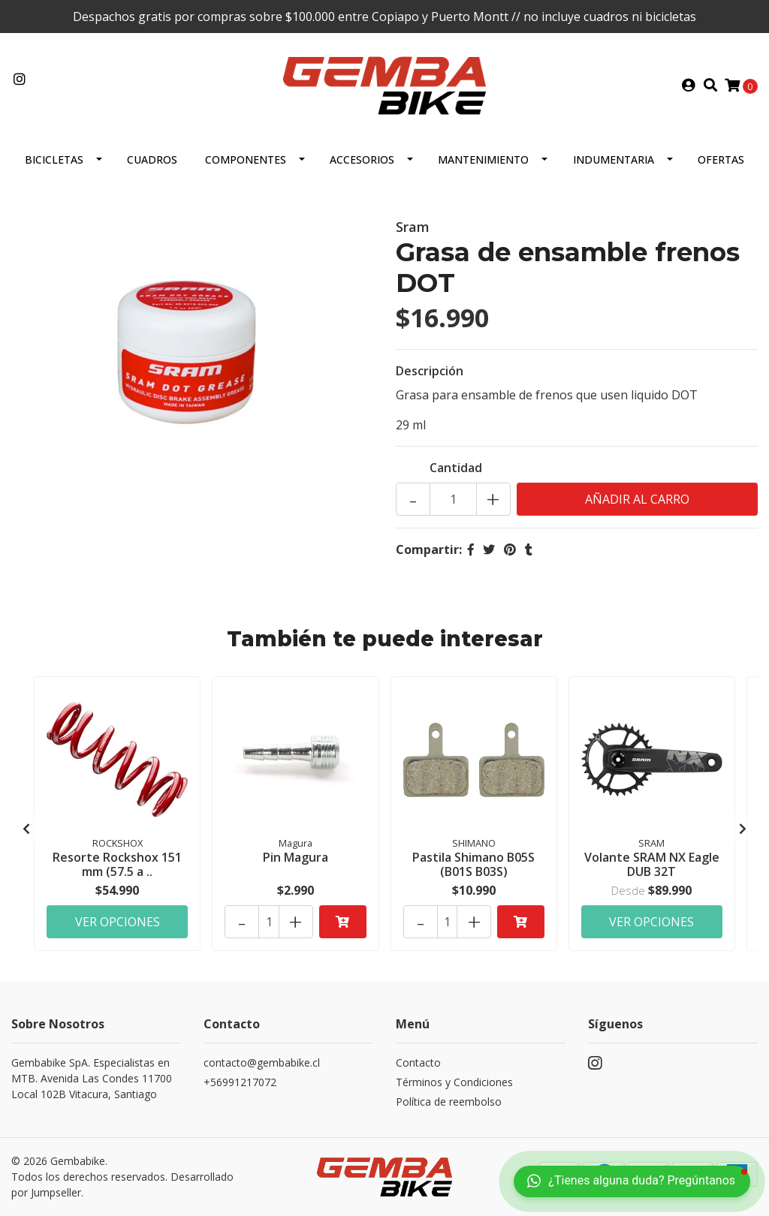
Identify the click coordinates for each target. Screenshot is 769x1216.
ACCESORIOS (362, 159)
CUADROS (152, 159)
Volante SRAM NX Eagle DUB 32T (651, 864)
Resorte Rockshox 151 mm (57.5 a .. (117, 864)
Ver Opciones (117, 922)
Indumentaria (613, 159)
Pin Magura (295, 857)
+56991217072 (240, 1082)
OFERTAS (721, 159)
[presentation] (26, 829)
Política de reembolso (449, 1101)
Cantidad (456, 467)
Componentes (245, 159)
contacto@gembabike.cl (262, 1062)
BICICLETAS (54, 159)
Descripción (429, 371)
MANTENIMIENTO (483, 159)
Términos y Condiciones (454, 1082)
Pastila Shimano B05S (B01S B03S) (473, 864)
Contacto (418, 1062)
